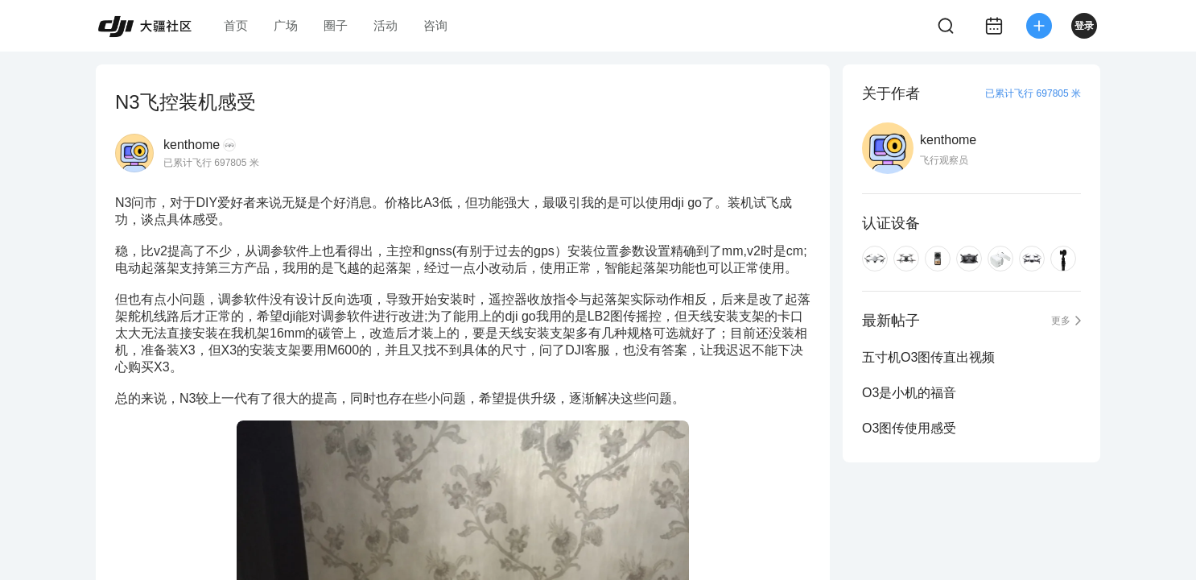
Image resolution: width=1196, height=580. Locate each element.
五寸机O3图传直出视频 (928, 357)
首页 (236, 25)
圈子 (336, 25)
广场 (286, 25)
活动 (385, 25)
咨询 (435, 25)
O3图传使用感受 (909, 428)
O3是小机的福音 (909, 393)
